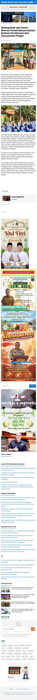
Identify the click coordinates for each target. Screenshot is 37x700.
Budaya (10, 645)
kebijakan (18, 659)
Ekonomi (28, 645)
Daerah (16, 645)
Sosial (17, 656)
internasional (10, 659)
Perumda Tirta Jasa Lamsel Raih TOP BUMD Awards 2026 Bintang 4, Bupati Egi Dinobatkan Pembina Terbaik (22, 596)
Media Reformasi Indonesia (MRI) (21, 693)
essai (3, 659)
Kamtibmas (10, 648)
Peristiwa (24, 653)
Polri (3, 656)
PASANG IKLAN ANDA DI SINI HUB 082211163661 (19, 272)
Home (3, 23)
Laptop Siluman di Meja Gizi (9, 482)
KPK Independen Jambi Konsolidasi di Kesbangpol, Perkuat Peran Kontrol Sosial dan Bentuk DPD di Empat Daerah (17, 504)
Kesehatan (18, 648)
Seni (13, 656)
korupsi (25, 659)
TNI (27, 656)
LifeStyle (4, 651)
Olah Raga (30, 651)
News (24, 651)
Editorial (22, 645)
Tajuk (31, 656)
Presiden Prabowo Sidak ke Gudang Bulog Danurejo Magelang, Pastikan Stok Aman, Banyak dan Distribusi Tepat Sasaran (17, 487)
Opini (3, 653)
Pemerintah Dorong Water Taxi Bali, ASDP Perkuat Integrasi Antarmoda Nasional (22, 588)
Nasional (18, 651)
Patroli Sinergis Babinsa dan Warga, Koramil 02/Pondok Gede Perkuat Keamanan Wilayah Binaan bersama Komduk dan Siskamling (17, 515)
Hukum (4, 648)
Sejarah (8, 656)
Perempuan (17, 653)
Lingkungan (11, 651)
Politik (30, 653)
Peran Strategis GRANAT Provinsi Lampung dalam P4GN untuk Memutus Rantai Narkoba (23, 602)
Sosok (23, 656)
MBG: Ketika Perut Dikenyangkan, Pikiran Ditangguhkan (17, 565)
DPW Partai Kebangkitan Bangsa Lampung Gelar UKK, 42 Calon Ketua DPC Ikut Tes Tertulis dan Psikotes (22, 610)
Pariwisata (9, 653)
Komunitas (26, 648)
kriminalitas (31, 659)
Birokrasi (4, 645)
